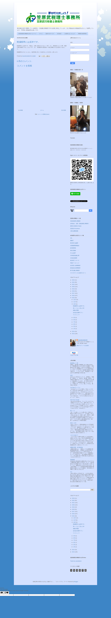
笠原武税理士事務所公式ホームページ (27, 33)
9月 (74, 317)
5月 (74, 326)
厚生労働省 (73, 250)
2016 (73, 295)
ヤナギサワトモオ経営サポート (78, 273)
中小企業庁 (73, 253)
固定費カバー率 (74, 363)
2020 (73, 286)
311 (71, 472)
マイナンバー (76, 314)
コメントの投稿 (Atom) (43, 114)
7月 (74, 322)
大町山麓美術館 (74, 231)
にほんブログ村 (74, 355)
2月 (74, 328)
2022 (73, 282)
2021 (73, 284)
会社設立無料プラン (78, 312)
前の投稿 (63, 110)
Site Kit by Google (74, 399)
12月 (74, 299)
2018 (73, 291)
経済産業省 (73, 248)
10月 (74, 304)
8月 (74, 319)
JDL (71, 238)
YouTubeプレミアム (75, 387)
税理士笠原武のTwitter (75, 226)
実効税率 (72, 459)
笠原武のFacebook (75, 228)
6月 (74, 324)
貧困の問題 (76, 310)
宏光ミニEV (73, 423)
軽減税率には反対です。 (79, 306)
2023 (73, 280)
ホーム (40, 33)
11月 (74, 301)
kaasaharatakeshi (82, 340)
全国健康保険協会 (74, 245)
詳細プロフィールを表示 (82, 345)
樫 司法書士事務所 (75, 270)
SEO (71, 375)
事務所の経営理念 (82, 33)
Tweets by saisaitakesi (75, 561)
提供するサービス (50, 33)
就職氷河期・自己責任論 (76, 447)
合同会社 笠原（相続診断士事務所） (79, 223)
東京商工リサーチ (74, 260)
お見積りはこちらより (70, 33)
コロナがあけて (74, 435)
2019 (73, 289)
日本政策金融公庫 (74, 255)
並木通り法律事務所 (75, 265)
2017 (73, 293)
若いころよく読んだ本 (78, 308)
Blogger (76, 581)
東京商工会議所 (74, 243)
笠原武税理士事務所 (75, 221)
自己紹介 (59, 33)
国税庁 (72, 240)
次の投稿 (20, 110)
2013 (73, 333)
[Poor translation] (6, 592)
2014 (73, 331)
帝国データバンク (74, 263)
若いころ (72, 410)
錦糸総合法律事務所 (75, 268)
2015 (73, 297)
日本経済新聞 (73, 258)
